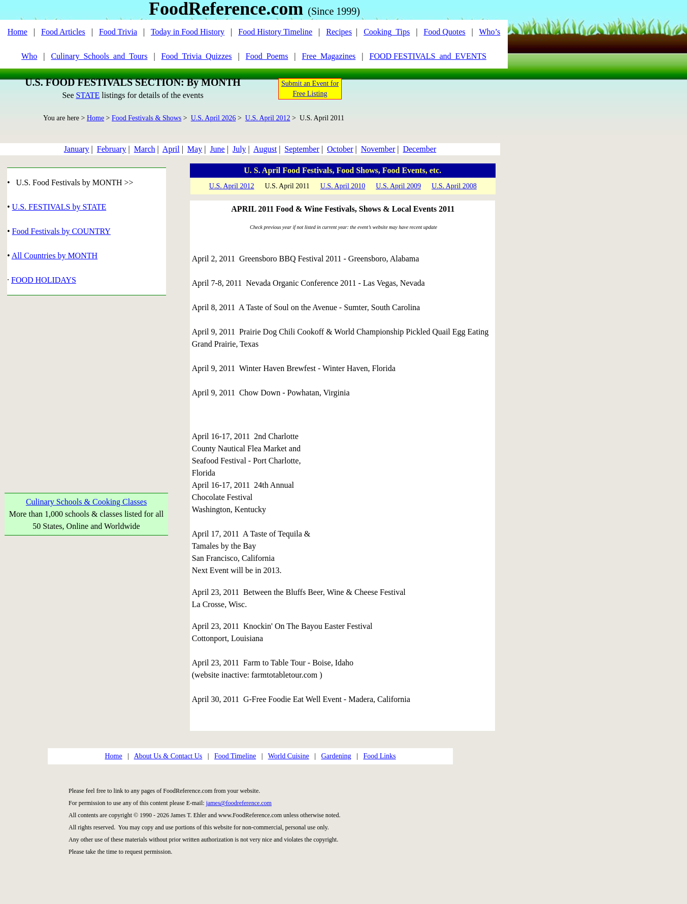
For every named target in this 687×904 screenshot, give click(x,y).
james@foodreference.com (239, 803)
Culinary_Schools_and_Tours (99, 56)
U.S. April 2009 (398, 186)
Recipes (339, 31)
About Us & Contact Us (168, 756)
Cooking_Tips (387, 31)
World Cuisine (288, 756)
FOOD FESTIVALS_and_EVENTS (428, 56)
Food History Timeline (275, 31)
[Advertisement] (86, 382)
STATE (88, 95)
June (217, 149)
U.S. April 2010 (343, 186)
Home (17, 31)
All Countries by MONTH (54, 255)
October (340, 149)
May (194, 149)
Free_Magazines (329, 56)
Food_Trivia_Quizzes (196, 56)
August (265, 149)
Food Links (379, 756)
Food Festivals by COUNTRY (61, 231)
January (76, 149)
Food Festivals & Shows (146, 118)
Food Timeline (235, 756)
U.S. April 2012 (267, 118)
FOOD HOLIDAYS (43, 280)
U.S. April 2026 (213, 118)
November (378, 149)
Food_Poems (267, 56)
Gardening (336, 756)
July (239, 149)
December (419, 149)
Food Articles (63, 31)
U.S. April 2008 (454, 186)
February (111, 149)
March (144, 149)
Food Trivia (118, 31)
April (171, 149)
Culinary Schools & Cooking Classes (86, 501)
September (301, 149)
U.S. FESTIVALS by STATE (59, 207)
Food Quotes (444, 31)
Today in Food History (187, 31)
